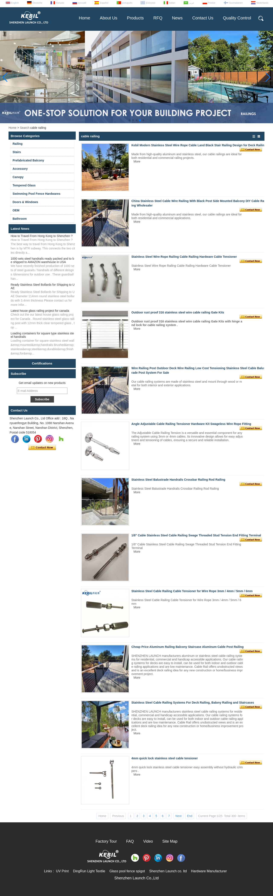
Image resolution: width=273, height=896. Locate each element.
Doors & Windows (25, 202)
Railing (18, 143)
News (177, 18)
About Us (108, 18)
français (60, 2)
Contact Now (42, 447)
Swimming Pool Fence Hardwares (36, 193)
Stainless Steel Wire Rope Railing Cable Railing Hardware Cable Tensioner (184, 256)
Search (24, 127)
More (137, 161)
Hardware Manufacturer (209, 871)
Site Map (169, 841)
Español (104, 2)
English (15, 2)
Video (148, 841)
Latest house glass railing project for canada (40, 310)
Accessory (20, 168)
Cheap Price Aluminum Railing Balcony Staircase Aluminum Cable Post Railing (187, 647)
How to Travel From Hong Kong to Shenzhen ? (42, 236)
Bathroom (20, 218)
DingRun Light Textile (89, 871)
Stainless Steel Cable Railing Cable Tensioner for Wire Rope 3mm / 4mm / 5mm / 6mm (192, 591)
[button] (130, 120)
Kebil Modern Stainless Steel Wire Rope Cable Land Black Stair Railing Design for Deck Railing (198, 145)
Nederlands (262, 2)
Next (178, 816)
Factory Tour (106, 841)
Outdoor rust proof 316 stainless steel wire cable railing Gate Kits (177, 312)
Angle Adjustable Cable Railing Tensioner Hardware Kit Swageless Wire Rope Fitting (191, 424)
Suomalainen (236, 2)
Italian (172, 2)
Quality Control (237, 18)
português (127, 2)
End (189, 816)
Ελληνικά (150, 2)
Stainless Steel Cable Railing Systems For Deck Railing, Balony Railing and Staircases (192, 702)
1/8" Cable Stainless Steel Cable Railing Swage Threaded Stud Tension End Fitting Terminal (196, 535)
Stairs (17, 152)
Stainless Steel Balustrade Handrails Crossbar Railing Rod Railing (178, 479)
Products (135, 18)
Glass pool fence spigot (127, 871)
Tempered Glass (24, 185)
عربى (191, 2)
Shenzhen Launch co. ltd (168, 871)
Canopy (18, 177)
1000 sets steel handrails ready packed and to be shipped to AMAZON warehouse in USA (42, 260)
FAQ (130, 841)
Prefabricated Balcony (28, 160)
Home (84, 18)
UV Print (62, 871)
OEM (16, 210)
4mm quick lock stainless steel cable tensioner (164, 758)
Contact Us (202, 18)
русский (82, 2)
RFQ (157, 18)
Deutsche (37, 2)
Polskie (211, 2)
